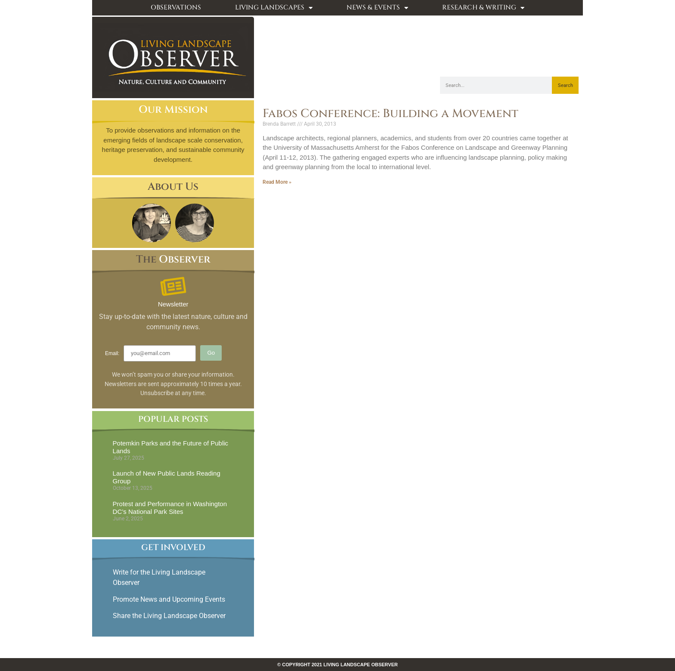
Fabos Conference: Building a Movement (390, 113)
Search (565, 85)
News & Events (377, 7)
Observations (176, 7)
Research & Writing (483, 7)
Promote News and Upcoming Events (169, 599)
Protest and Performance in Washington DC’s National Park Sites (170, 507)
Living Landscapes (274, 7)
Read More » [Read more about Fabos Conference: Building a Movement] (277, 182)
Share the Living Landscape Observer (170, 616)
